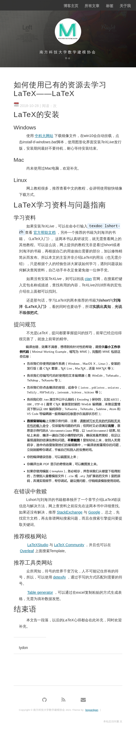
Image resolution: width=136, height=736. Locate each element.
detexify (59, 577)
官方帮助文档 (44, 232)
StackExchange (69, 512)
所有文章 (92, 6)
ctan (88, 279)
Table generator (40, 592)
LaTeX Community (69, 545)
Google (94, 512)
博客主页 (71, 6)
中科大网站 (44, 136)
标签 (109, 6)
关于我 (125, 6)
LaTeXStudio (37, 545)
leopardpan (91, 709)
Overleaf (27, 551)
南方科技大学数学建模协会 (68, 52)
